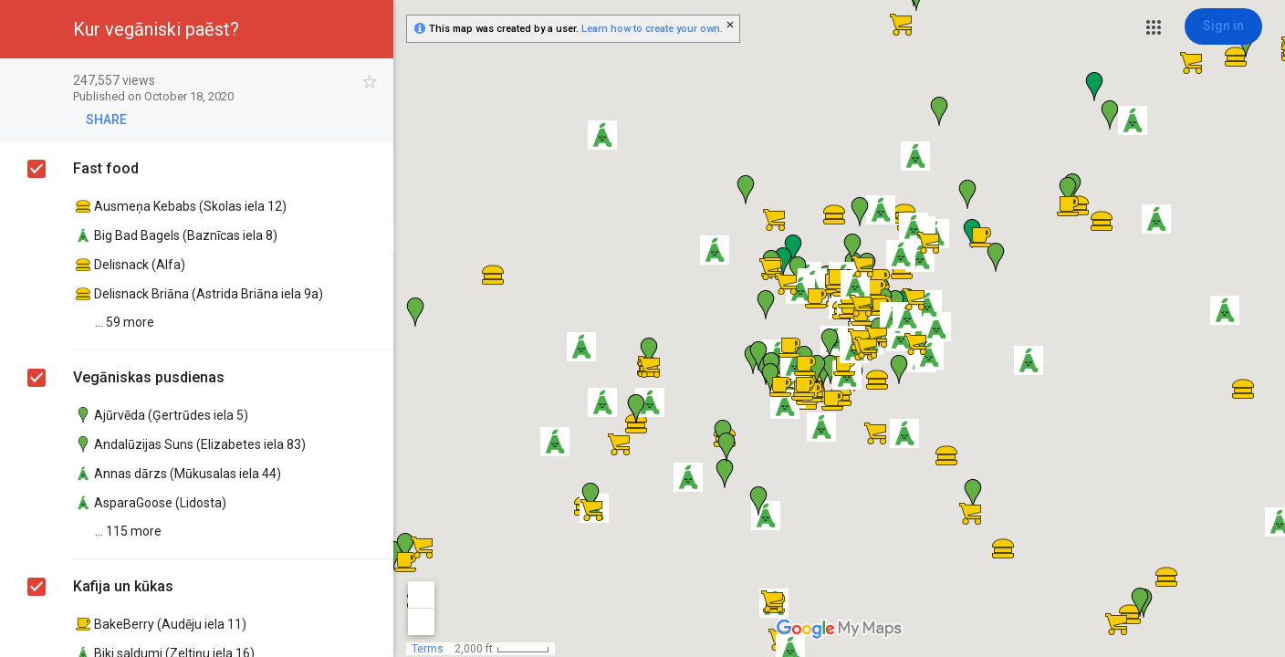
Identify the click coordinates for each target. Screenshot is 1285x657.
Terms (428, 648)
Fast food (106, 168)
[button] (1153, 27)
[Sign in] (1223, 26)
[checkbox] (370, 81)
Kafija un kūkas (123, 586)
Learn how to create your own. (652, 29)
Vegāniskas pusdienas (149, 377)
